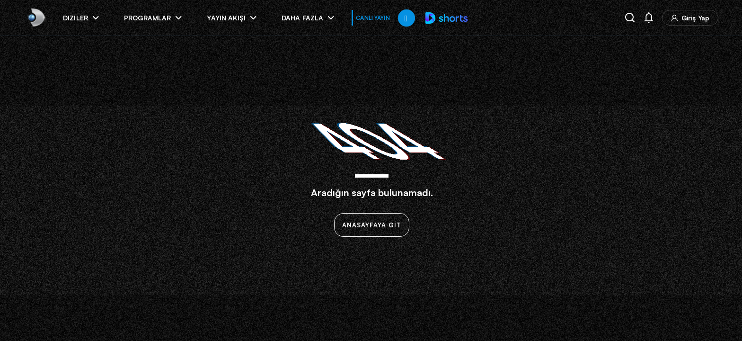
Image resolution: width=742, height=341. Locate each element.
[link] (36, 18)
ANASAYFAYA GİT (371, 225)
